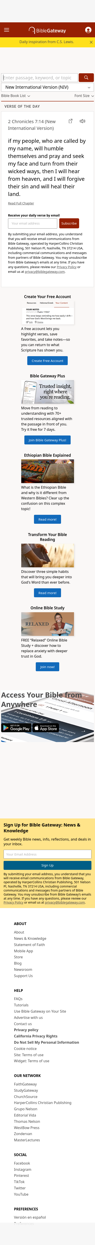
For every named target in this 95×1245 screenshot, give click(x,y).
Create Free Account (47, 360)
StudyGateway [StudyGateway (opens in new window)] (26, 1090)
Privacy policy (26, 1029)
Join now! (47, 667)
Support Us (23, 975)
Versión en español (30, 1217)
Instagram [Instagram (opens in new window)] (23, 1169)
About (19, 932)
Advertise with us (28, 1017)
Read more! (47, 519)
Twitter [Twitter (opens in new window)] (20, 1188)
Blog (18, 963)
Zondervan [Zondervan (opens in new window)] (23, 1133)
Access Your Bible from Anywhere (41, 699)
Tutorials (21, 1005)
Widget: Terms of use (31, 1060)
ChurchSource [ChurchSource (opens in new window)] (26, 1096)
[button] (88, 30)
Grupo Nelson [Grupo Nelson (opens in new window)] (25, 1108)
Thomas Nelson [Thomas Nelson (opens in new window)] (27, 1121)
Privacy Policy (66, 267)
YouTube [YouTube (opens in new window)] (21, 1194)
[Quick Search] (39, 77)
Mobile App (23, 950)
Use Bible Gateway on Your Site (40, 1011)
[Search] (86, 77)
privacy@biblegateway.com (45, 271)
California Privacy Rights (36, 1036)
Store (18, 957)
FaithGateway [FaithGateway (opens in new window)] (25, 1084)
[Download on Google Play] (16, 730)
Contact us (23, 1023)
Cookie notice (25, 1048)
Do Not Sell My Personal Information (46, 1042)
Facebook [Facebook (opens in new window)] (22, 1163)
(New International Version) (32, 124)
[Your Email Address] (32, 223)
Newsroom (23, 969)
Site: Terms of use (29, 1054)
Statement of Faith (29, 944)
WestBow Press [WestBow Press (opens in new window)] (27, 1127)
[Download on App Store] (45, 730)
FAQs (18, 998)
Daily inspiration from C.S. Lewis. (46, 41)
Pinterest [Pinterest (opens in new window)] (21, 1175)
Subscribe (69, 223)
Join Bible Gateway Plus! (47, 440)
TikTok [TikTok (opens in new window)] (19, 1181)
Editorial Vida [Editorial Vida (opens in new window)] (25, 1115)
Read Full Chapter (21, 203)
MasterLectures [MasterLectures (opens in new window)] (27, 1140)
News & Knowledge (30, 938)
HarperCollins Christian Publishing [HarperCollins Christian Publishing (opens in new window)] (43, 1102)
